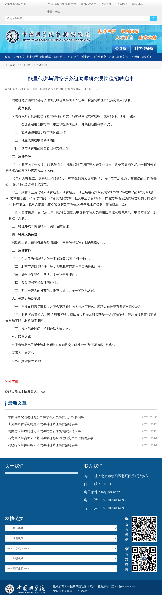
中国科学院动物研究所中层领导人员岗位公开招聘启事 (46, 417)
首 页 (7, 56)
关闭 (99, 88)
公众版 (121, 48)
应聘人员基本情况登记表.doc (25, 391)
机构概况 (18, 56)
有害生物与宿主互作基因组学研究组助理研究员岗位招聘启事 (50, 438)
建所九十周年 (88, 4)
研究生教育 (99, 56)
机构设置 (32, 56)
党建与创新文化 (118, 56)
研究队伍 (59, 56)
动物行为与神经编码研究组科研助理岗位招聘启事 (43, 445)
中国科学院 (53, 11)
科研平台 (73, 56)
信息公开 (146, 56)
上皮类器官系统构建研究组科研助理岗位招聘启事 (43, 424)
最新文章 (17, 403)
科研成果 (45, 56)
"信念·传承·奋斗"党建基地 (61, 4)
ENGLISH (137, 4)
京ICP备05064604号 (123, 586)
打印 (88, 88)
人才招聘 (41, 64)
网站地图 (106, 4)
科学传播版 (144, 48)
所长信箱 (122, 4)
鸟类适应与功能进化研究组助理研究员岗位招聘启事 (44, 431)
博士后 (85, 56)
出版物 (135, 56)
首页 (12, 64)
